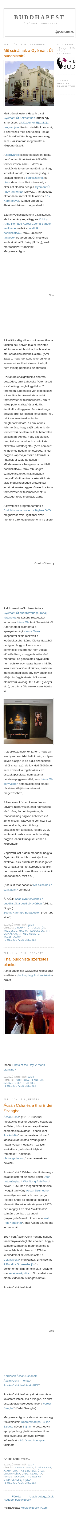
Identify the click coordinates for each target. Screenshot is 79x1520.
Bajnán (27, 1426)
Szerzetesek (12, 1083)
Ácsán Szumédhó (37, 1190)
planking (37, 1080)
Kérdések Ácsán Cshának (20, 1376)
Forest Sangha (14, 1477)
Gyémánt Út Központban (19, 117)
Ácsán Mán (11, 1135)
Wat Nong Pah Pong (36, 1181)
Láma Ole (23, 622)
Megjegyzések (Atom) (34, 1507)
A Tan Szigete (24, 1467)
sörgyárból (13, 154)
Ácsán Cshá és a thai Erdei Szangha (28, 1108)
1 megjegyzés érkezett (21, 1086)
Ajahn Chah (12, 1471)
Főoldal (16, 1496)
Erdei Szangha (32, 1474)
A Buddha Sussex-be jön (19, 1264)
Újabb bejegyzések (41, 1496)
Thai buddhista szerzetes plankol (26, 962)
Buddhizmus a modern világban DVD (27, 510)
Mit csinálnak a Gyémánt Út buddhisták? (28, 53)
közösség (10, 931)
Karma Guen (32, 631)
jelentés (38, 928)
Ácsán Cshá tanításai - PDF (21, 1385)
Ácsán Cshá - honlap (17, 1380)
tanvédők (10, 237)
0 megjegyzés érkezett (21, 940)
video (27, 1480)
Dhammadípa (12, 1474)
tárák (7, 182)
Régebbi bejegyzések (17, 1499)
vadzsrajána (12, 937)
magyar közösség (31, 931)
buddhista (22, 1080)
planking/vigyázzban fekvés (34, 975)
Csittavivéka (11, 1259)
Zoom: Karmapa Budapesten (22, 912)
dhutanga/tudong (14, 1158)
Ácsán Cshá (11, 1117)
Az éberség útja (19, 1273)
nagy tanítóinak (14, 191)
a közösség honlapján (31, 1440)
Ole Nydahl (31, 934)
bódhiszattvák (35, 177)
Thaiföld (29, 1083)
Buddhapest (39, 17)
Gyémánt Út (42, 187)
